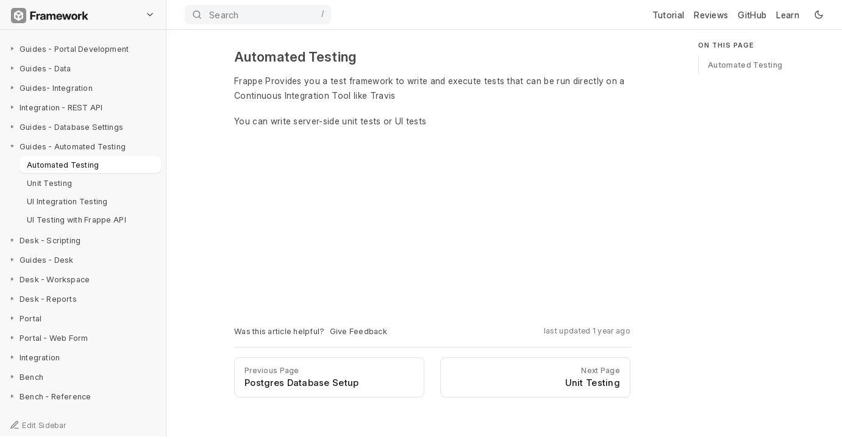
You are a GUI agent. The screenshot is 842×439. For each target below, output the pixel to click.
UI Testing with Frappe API (76, 219)
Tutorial (668, 15)
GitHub (752, 15)
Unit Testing (49, 182)
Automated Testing (63, 164)
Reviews (711, 15)
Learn (787, 15)
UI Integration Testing (67, 200)
